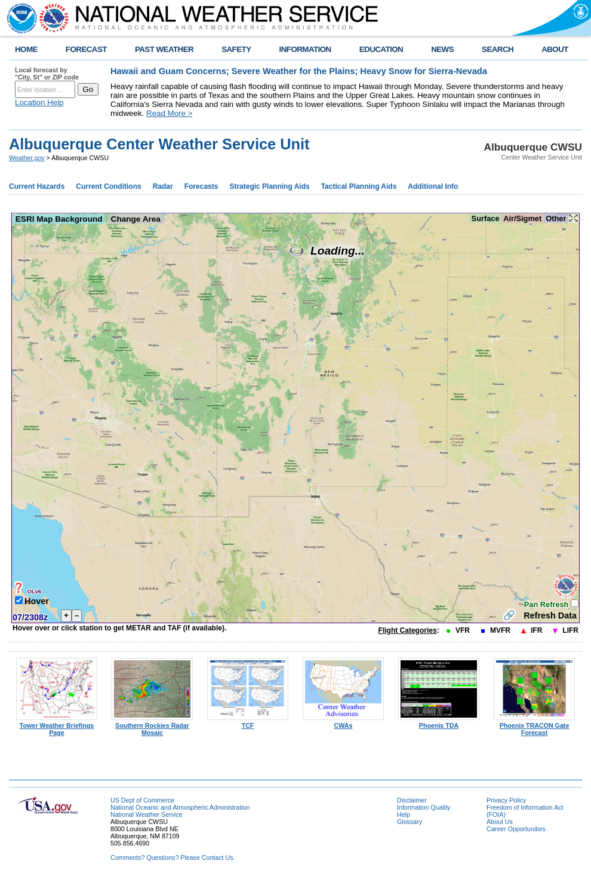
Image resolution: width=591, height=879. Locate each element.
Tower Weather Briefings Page (56, 726)
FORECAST (86, 49)
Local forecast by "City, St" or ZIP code (47, 73)
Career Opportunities (516, 828)
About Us (500, 821)
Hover (36, 601)
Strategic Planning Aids (269, 186)
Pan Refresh (547, 604)
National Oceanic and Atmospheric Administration (180, 807)
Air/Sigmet (522, 218)
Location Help (39, 102)
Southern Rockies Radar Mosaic (152, 726)
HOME (26, 49)
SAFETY (236, 49)
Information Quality (423, 807)
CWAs (343, 722)
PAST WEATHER (164, 49)
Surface (485, 218)
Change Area (136, 219)
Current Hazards (36, 186)
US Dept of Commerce (142, 800)
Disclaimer (412, 800)
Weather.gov (27, 157)
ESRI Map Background (58, 219)
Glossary (409, 821)
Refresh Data (550, 615)
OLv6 (34, 591)
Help (403, 814)
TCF (247, 722)
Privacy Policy (506, 800)
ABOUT (554, 49)
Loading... (327, 250)
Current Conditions (108, 186)
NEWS (442, 49)
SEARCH (497, 49)
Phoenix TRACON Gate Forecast (534, 726)
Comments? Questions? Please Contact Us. (172, 857)
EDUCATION (381, 49)
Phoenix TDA (438, 722)
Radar (163, 186)
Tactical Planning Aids (359, 186)
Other (556, 218)
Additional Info (433, 186)
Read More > (169, 113)
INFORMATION (305, 49)
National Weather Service (146, 814)
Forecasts (201, 186)
